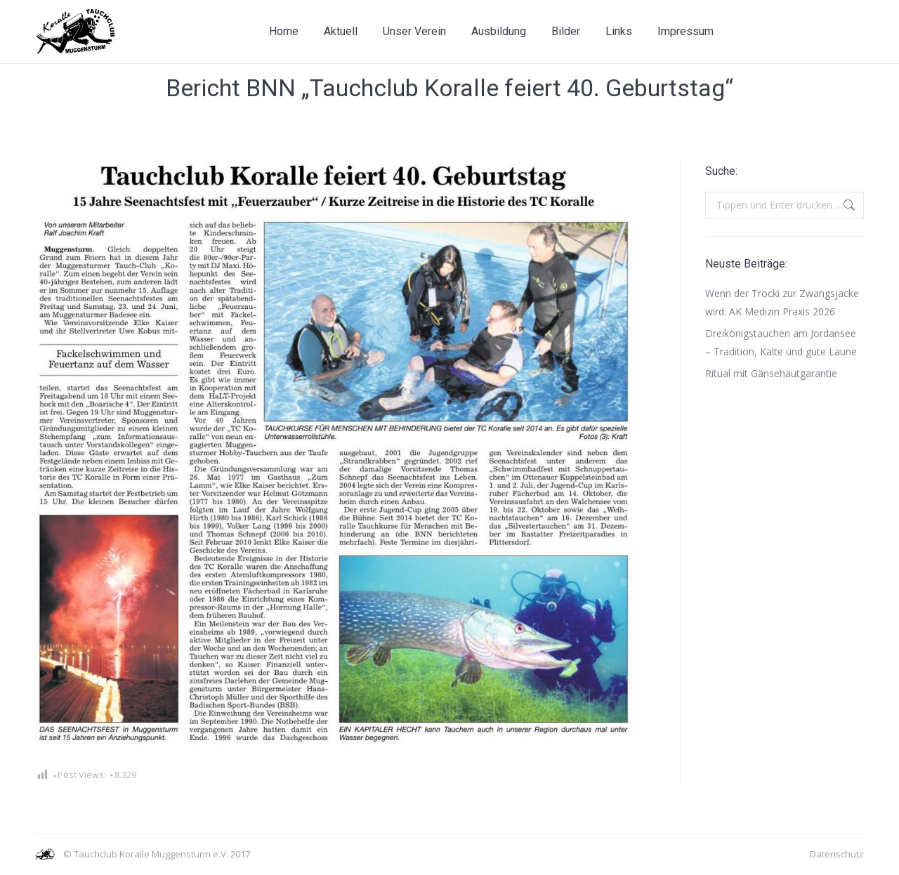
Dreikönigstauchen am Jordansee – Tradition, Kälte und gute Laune (781, 342)
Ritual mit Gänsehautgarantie (771, 373)
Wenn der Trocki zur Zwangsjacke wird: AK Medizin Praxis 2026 (782, 302)
